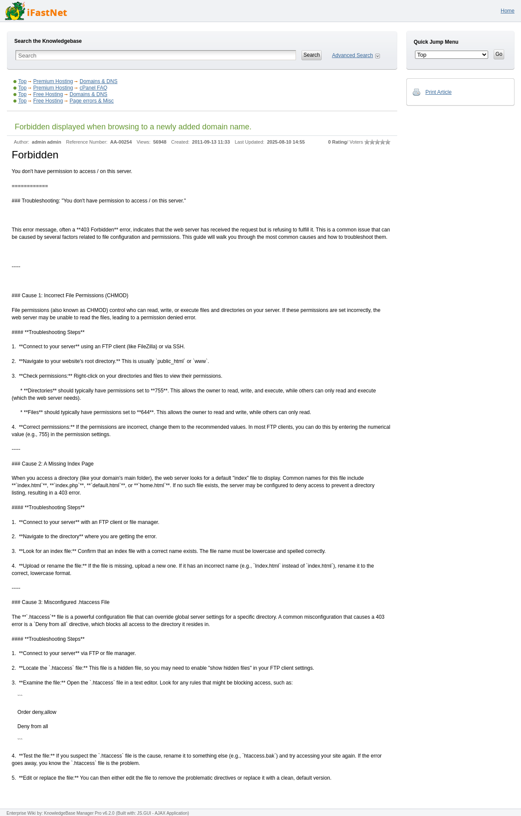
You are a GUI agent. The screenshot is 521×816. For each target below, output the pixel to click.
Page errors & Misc (92, 101)
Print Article (438, 92)
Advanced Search (352, 55)
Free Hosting (48, 94)
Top (22, 81)
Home (508, 11)
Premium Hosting (53, 81)
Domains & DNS (98, 81)
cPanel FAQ (93, 88)
